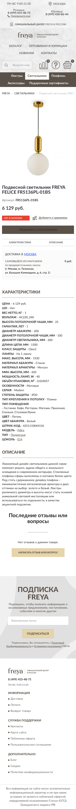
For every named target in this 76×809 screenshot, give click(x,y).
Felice (20, 430)
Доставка (17, 699)
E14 (19, 439)
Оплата (15, 705)
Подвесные (18, 435)
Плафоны (58, 75)
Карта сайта (18, 732)
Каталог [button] (15, 46)
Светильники (37, 75)
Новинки (26, 53)
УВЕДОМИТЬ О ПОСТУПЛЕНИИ (38, 230)
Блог (14, 760)
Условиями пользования (48, 646)
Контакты (49, 53)
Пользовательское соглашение (31, 744)
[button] (18, 16)
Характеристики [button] (20, 242)
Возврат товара (21, 711)
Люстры (17, 75)
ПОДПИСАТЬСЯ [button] (38, 633)
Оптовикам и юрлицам (48, 46)
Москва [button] (30, 254)
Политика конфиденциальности (32, 772)
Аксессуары (16, 83)
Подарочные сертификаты (48, 83)
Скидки (15, 766)
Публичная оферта (23, 738)
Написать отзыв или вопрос (38, 552)
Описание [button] (56, 242)
